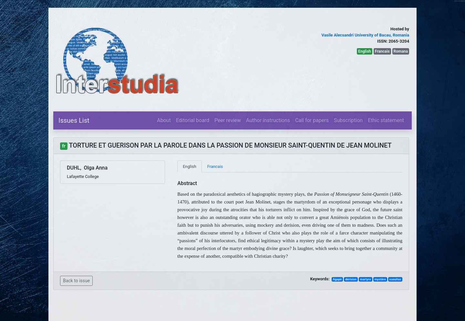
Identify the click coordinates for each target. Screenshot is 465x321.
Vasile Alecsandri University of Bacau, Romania (365, 35)
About (164, 120)
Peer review (227, 120)
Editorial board (192, 120)
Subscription (348, 120)
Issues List (73, 120)
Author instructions (268, 120)
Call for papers (312, 120)
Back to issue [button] (76, 280)
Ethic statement (386, 120)
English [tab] (189, 166)
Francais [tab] (215, 166)
